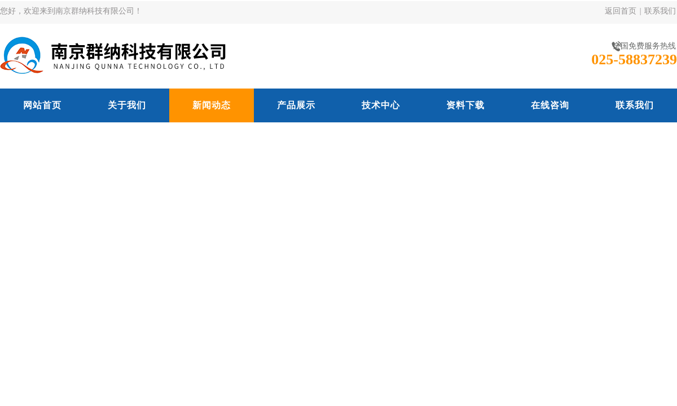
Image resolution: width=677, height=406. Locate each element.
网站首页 (42, 105)
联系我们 (660, 11)
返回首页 (620, 11)
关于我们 (127, 105)
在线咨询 (550, 105)
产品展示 (296, 105)
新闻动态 (211, 105)
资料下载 (465, 105)
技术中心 (381, 105)
